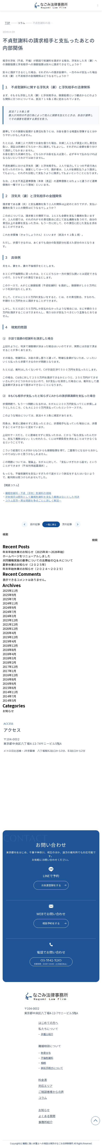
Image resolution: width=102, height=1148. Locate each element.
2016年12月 (10, 675)
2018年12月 (10, 645)
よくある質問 (46, 1116)
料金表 (42, 1080)
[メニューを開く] (98, 5)
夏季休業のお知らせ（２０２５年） (25, 564)
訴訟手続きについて (52, 1068)
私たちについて (48, 1029)
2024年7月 (9, 612)
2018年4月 (9, 654)
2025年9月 (9, 595)
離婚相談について (49, 1046)
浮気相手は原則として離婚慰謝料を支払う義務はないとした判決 (42, 496)
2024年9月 (9, 607)
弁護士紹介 (47, 1034)
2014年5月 (9, 700)
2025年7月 (9, 599)
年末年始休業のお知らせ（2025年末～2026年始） (34, 552)
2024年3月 (9, 616)
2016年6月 (9, 683)
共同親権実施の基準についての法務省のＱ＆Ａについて (38, 560)
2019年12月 (10, 637)
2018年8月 (9, 650)
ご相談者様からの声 (51, 1092)
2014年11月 (10, 692)
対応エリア (45, 1086)
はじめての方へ (48, 1023)
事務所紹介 (45, 1122)
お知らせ (8, 711)
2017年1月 (9, 671)
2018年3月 (9, 658)
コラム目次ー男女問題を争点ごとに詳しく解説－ (33, 500)
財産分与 (46, 1053)
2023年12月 (10, 620)
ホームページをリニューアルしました (26, 556)
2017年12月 (10, 666)
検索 (5, 534)
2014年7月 (9, 696)
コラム (21, 23)
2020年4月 (9, 633)
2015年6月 (9, 688)
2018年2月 (9, 662)
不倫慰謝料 (47, 1058)
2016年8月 (9, 679)
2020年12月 (10, 628)
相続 (43, 1063)
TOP (7, 23)
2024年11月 (10, 603)
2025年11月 (10, 590)
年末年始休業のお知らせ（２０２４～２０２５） (33, 569)
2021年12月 (10, 624)
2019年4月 (9, 641)
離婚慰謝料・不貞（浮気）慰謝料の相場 (28, 493)
